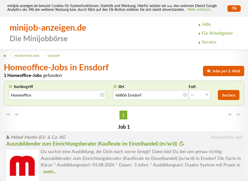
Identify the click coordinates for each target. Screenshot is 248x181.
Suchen (228, 95)
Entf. (193, 86)
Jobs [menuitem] (206, 24)
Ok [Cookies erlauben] (234, 8)
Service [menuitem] (209, 41)
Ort (121, 86)
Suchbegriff (23, 86)
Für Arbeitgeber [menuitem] (217, 33)
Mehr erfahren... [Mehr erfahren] (200, 10)
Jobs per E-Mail (223, 70)
